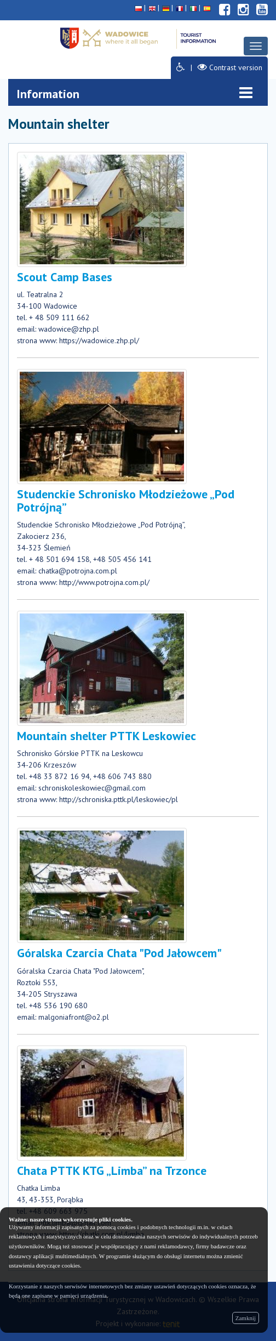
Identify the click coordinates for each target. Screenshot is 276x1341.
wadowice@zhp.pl (68, 329)
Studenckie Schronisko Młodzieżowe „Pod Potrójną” (125, 500)
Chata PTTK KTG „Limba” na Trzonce (111, 1170)
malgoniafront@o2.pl (73, 1017)
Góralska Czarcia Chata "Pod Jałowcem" (119, 953)
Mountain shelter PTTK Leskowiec (106, 735)
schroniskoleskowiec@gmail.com (92, 788)
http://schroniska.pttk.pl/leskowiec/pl (118, 799)
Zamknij (245, 1318)
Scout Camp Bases (64, 277)
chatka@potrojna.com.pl (77, 571)
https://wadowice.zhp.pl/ (99, 340)
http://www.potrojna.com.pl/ (104, 582)
